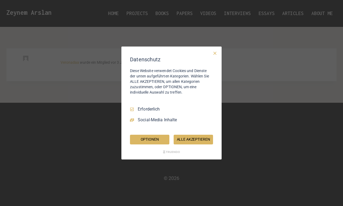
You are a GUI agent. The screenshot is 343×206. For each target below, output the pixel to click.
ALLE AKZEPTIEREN (193, 139)
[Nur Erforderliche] (215, 53)
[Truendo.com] (171, 152)
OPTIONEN (150, 139)
